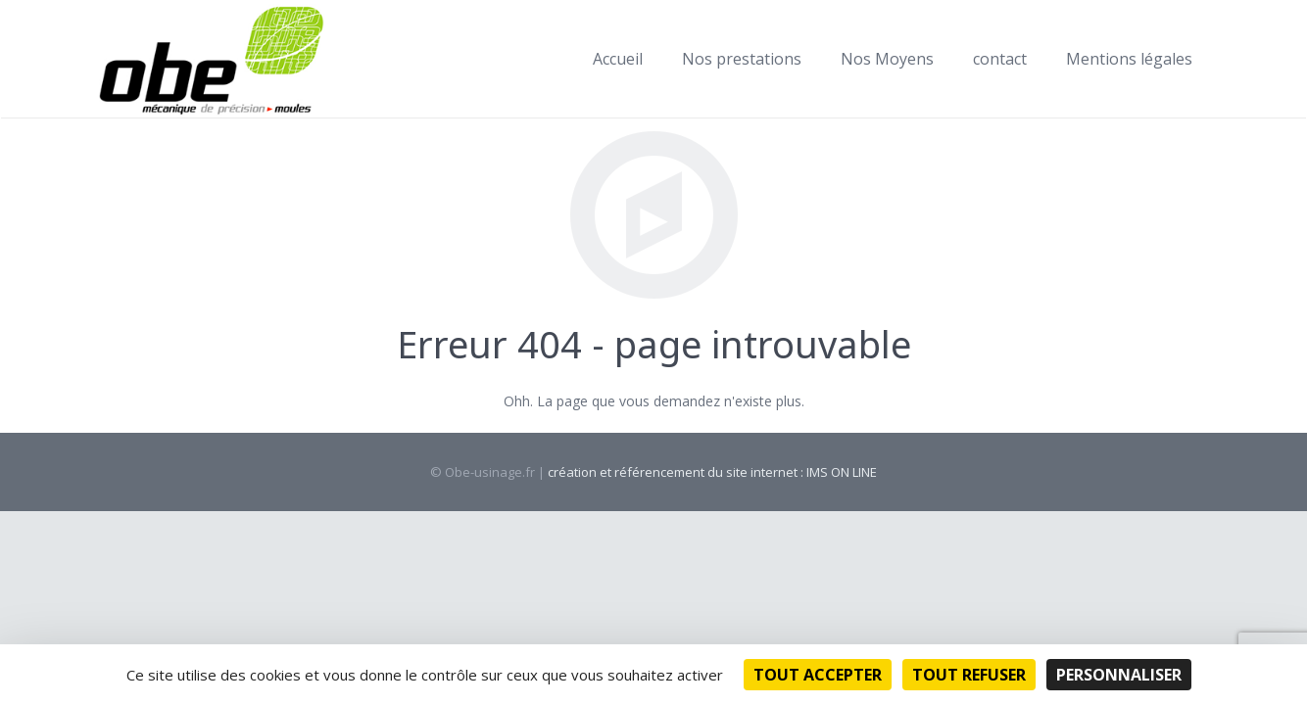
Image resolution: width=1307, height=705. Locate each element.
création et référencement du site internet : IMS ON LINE (712, 472)
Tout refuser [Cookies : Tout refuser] (969, 674)
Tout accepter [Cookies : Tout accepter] (817, 674)
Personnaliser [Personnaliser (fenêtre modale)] (1119, 674)
